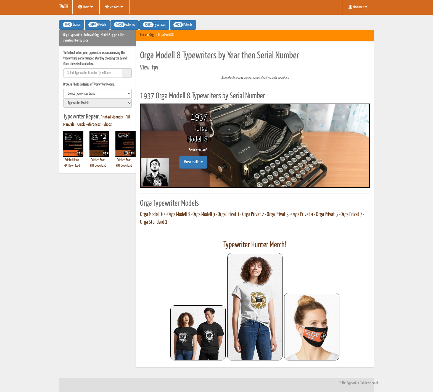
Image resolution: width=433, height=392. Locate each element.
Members (358, 7)
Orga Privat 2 (253, 214)
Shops (108, 125)
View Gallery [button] (193, 162)
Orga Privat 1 (228, 214)
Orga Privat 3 (278, 214)
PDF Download (72, 165)
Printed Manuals (112, 117)
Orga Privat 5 (327, 214)
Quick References (89, 125)
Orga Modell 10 (152, 214)
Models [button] (97, 24)
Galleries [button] (124, 24)
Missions (114, 7)
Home (143, 35)
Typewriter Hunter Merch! (254, 245)
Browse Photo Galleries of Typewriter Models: (89, 84)
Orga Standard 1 (153, 222)
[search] (97, 93)
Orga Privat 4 (302, 214)
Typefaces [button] (154, 24)
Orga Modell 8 (178, 214)
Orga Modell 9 (203, 214)
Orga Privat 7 (351, 214)
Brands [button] (72, 24)
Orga (152, 35)
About (86, 7)
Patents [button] (182, 24)
